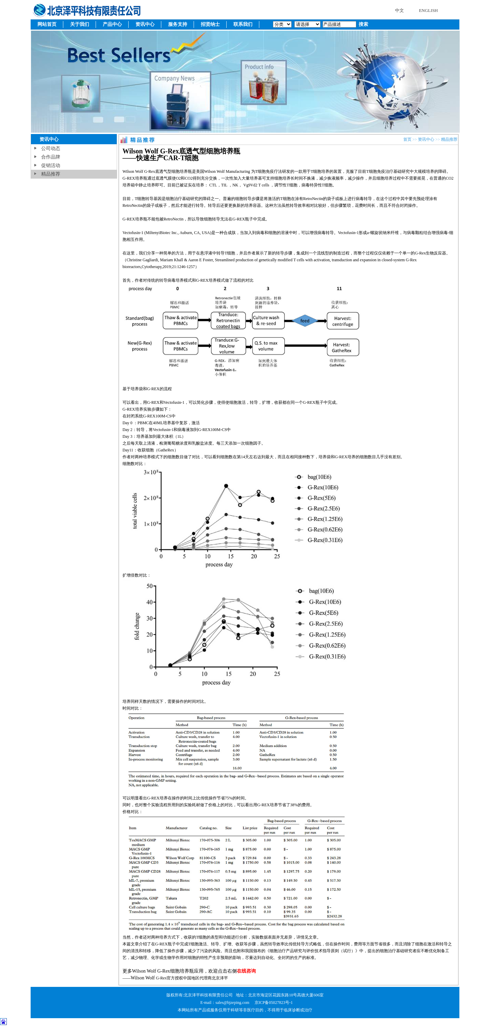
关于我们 (79, 24)
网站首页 (46, 24)
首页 (407, 139)
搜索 (362, 24)
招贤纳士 (210, 24)
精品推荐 (50, 174)
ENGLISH (428, 10)
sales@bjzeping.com (232, 1002)
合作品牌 (50, 157)
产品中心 (112, 24)
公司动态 (50, 148)
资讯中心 (144, 24)
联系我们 (242, 24)
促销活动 (50, 165)
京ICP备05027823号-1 (274, 1002)
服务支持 (177, 24)
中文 (399, 10)
